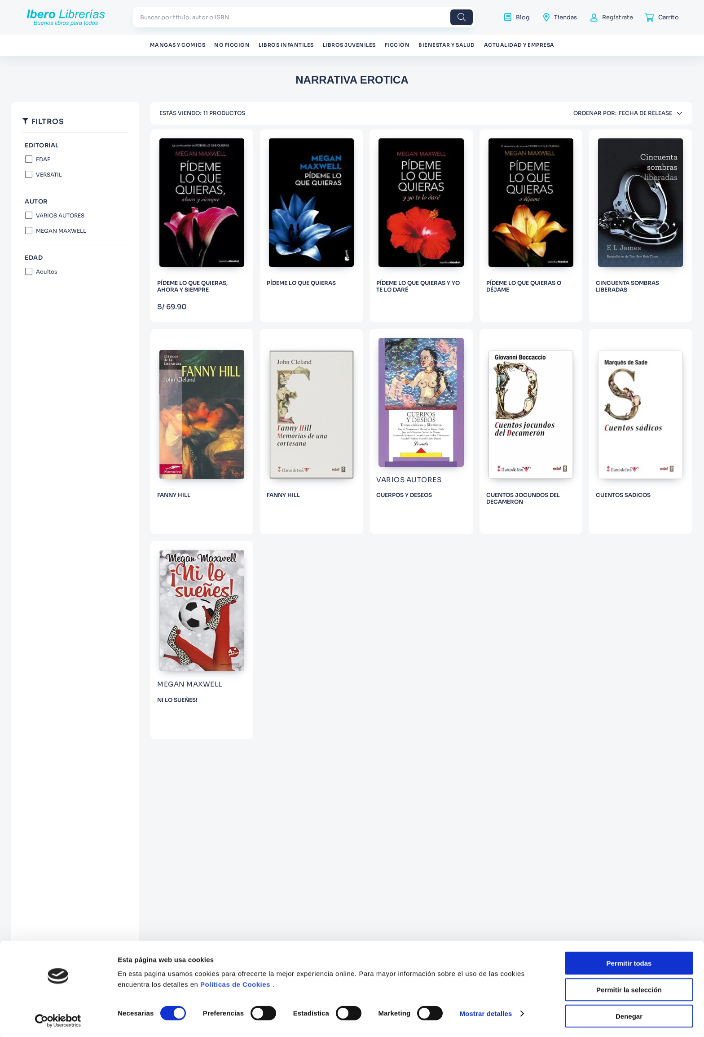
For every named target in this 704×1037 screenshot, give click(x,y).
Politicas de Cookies (235, 983)
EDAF (43, 159)
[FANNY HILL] (201, 431)
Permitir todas (629, 962)
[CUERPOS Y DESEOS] (421, 431)
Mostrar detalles (486, 1012)
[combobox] (304, 17)
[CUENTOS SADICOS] (640, 431)
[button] (75, 202)
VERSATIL (49, 174)
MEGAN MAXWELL (61, 230)
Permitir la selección (629, 988)
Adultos (46, 271)
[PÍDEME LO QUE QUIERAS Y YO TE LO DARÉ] (421, 226)
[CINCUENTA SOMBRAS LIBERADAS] (640, 226)
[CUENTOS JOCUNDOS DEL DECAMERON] (531, 431)
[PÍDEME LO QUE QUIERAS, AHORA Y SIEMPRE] (201, 226)
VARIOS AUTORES (60, 215)
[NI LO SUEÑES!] (201, 640)
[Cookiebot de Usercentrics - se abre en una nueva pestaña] (58, 1019)
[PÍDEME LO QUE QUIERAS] (311, 226)
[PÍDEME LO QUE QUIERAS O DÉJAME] (531, 226)
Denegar (629, 1015)
